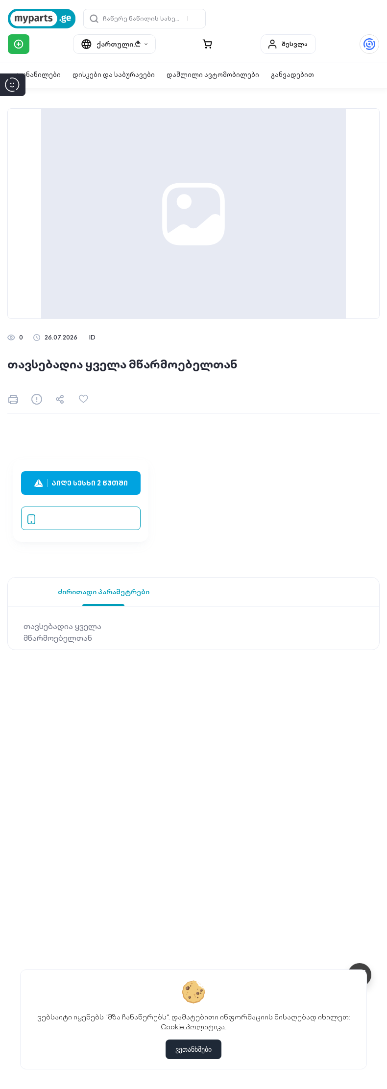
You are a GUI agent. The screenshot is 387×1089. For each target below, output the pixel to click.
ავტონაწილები (34, 74)
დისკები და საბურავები (114, 74)
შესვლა (287, 44)
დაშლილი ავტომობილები (213, 74)
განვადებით (292, 74)
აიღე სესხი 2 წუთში (81, 483)
